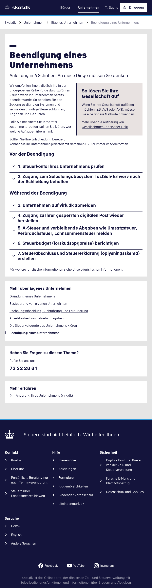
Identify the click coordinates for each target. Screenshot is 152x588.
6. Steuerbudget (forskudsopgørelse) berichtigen (68, 243)
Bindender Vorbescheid (76, 495)
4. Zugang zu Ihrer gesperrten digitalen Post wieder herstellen (71, 218)
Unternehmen (33, 22)
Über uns (17, 469)
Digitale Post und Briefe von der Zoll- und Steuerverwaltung (123, 464)
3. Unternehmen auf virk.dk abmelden (57, 205)
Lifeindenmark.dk (71, 503)
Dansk (15, 526)
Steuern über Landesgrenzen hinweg (28, 493)
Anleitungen (67, 469)
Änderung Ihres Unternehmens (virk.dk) (44, 395)
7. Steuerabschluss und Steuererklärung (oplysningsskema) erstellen (79, 256)
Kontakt (17, 460)
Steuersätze (67, 460)
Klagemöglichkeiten (73, 486)
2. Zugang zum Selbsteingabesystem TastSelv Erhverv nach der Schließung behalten (79, 179)
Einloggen (133, 7)
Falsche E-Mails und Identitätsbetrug (120, 481)
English (16, 534)
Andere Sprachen (23, 543)
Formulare (66, 477)
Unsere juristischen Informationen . (97, 269)
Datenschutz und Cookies (125, 492)
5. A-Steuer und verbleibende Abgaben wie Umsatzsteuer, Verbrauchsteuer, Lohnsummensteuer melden (77, 230)
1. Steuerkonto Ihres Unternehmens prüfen (61, 166)
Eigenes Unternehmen (67, 22)
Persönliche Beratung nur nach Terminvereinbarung (29, 480)
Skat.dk (10, 22)
